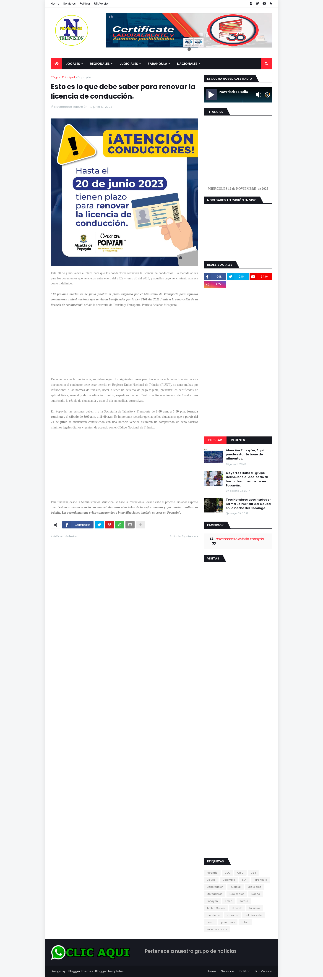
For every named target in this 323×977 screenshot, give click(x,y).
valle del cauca (217, 929)
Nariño (255, 894)
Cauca (211, 880)
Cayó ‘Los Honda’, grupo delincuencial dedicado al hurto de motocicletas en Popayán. (247, 479)
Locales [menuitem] (73, 63)
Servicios (69, 3)
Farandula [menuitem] (157, 63)
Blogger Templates (109, 971)
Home (55, 3)
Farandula (260, 880)
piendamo (227, 922)
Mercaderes (214, 894)
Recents (238, 440)
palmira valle (253, 915)
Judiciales (254, 887)
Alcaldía (212, 873)
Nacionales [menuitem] (187, 63)
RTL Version (101, 3)
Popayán (84, 77)
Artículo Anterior (65, 536)
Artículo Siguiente (183, 536)
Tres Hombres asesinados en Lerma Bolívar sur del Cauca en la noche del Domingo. (248, 504)
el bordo (237, 908)
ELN (244, 880)
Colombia (229, 880)
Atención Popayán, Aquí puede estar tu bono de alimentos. (245, 454)
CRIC (240, 873)
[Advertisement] (124, 345)
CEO (227, 873)
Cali (253, 873)
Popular (215, 440)
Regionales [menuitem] (100, 63)
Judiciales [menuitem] (129, 63)
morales (232, 915)
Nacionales (236, 894)
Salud (228, 901)
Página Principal (63, 77)
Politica (85, 3)
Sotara (244, 901)
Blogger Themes (80, 971)
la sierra (254, 908)
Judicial (235, 887)
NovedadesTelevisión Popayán (240, 539)
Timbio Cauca (216, 908)
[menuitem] (56, 63)
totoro (245, 922)
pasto (210, 922)
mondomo (213, 915)
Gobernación (215, 887)
